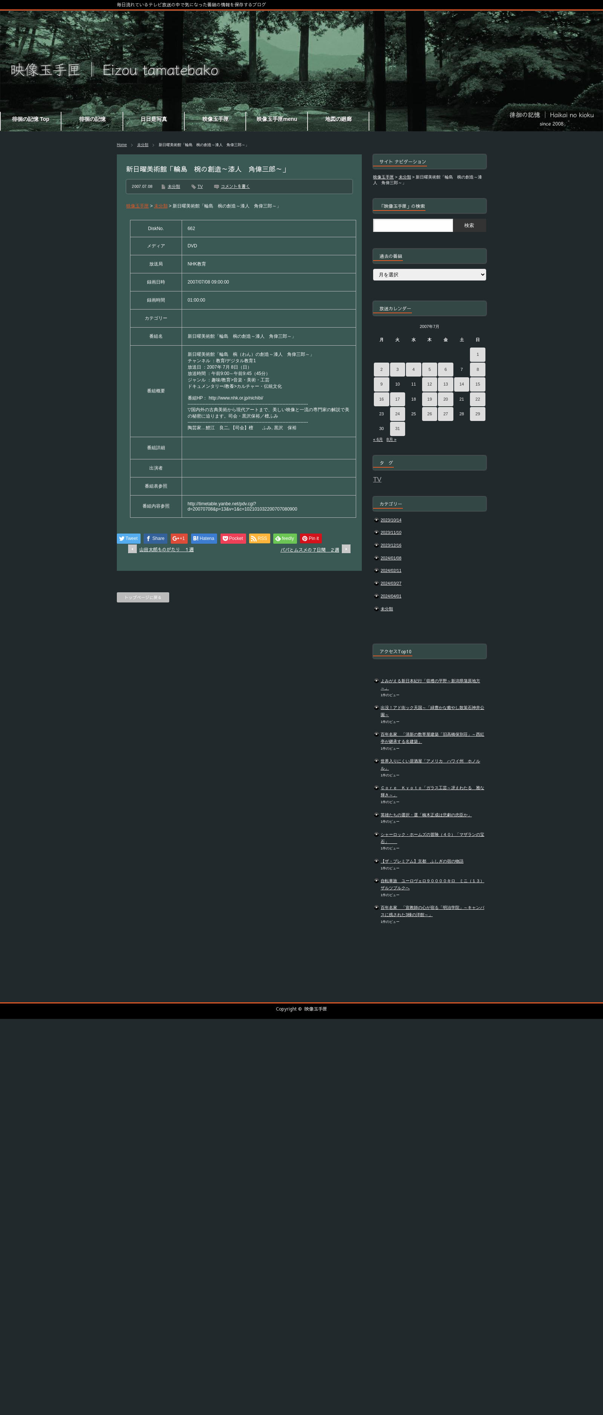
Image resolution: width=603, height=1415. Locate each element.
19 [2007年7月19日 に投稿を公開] (429, 399)
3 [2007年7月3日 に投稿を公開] (397, 369)
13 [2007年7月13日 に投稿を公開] (445, 384)
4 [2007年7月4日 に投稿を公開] (413, 369)
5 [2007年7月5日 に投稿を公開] (430, 369)
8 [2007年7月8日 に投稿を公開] (478, 369)
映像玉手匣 (316, 1009)
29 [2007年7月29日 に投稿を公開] (478, 414)
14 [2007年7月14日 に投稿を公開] (461, 384)
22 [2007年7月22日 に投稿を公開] (478, 399)
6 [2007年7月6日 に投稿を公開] (445, 369)
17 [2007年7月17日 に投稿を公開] (397, 399)
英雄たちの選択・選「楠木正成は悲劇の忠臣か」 (426, 815)
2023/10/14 (391, 520)
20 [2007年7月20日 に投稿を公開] (445, 399)
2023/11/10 (391, 532)
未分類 (142, 145)
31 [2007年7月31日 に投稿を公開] (397, 428)
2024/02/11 (391, 570)
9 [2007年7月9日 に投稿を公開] (381, 384)
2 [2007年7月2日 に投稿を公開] (381, 369)
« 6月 (378, 439)
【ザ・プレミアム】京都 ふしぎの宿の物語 (422, 861)
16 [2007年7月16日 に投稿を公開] (381, 399)
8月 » (391, 439)
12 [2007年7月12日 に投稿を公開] (429, 384)
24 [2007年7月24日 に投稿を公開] (397, 414)
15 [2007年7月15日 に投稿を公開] (478, 384)
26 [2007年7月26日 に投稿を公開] (429, 414)
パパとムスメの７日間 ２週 (309, 550)
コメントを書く (235, 186)
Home (122, 145)
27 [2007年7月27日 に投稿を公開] (445, 414)
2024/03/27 (391, 583)
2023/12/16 (391, 545)
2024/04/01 (391, 596)
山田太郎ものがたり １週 (166, 549)
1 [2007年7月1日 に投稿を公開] (478, 354)
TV (200, 186)
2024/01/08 (391, 558)
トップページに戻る (143, 597)
